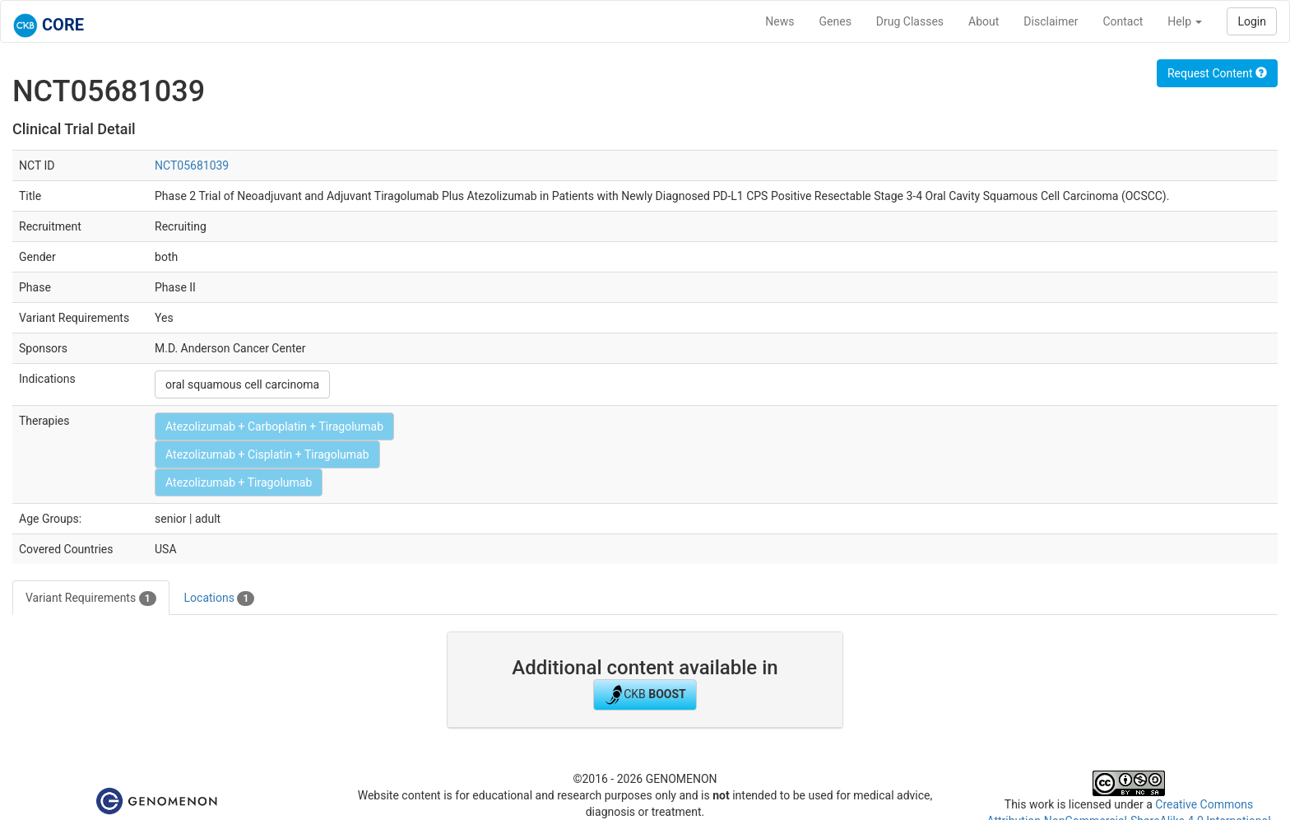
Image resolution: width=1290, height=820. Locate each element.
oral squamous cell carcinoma (242, 384)
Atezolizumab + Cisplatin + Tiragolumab (267, 454)
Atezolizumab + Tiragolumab (238, 482)
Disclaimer (1050, 21)
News (779, 21)
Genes (835, 21)
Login (1251, 21)
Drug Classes (910, 21)
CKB (645, 695)
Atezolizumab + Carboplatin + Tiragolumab (274, 426)
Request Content (1217, 73)
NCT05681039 (192, 165)
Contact (1122, 21)
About (983, 21)
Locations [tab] (219, 598)
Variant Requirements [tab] (91, 598)
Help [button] (1184, 21)
